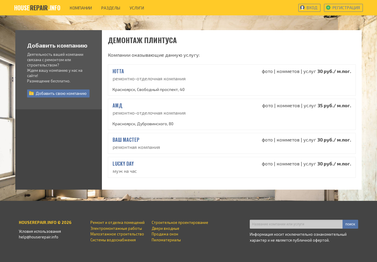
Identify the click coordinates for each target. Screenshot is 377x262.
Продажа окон (165, 234)
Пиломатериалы (166, 239)
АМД (118, 105)
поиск (350, 224)
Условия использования (40, 231)
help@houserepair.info (38, 237)
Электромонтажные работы (116, 228)
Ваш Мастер (126, 139)
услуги (137, 7)
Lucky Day (123, 163)
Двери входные (165, 228)
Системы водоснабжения (113, 239)
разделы (110, 7)
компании (81, 7)
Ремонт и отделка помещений (117, 222)
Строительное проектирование (180, 222)
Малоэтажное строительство (117, 234)
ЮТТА (118, 71)
